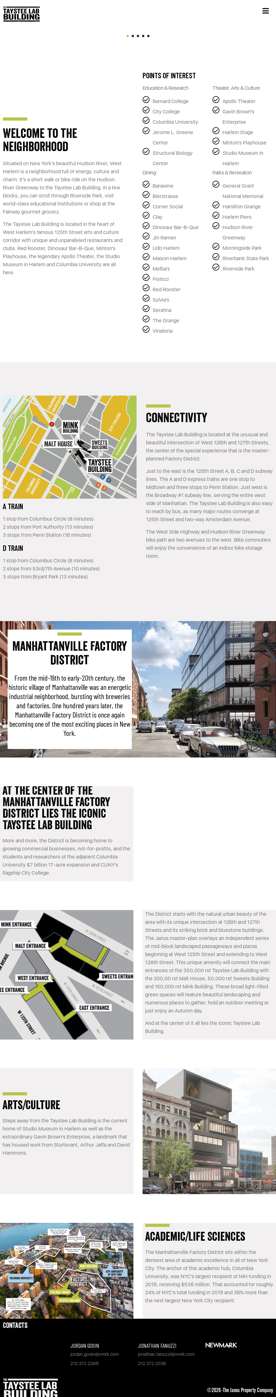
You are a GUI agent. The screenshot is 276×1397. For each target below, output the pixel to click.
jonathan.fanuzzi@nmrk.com (166, 1354)
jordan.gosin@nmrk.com (94, 1354)
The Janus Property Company (248, 1390)
